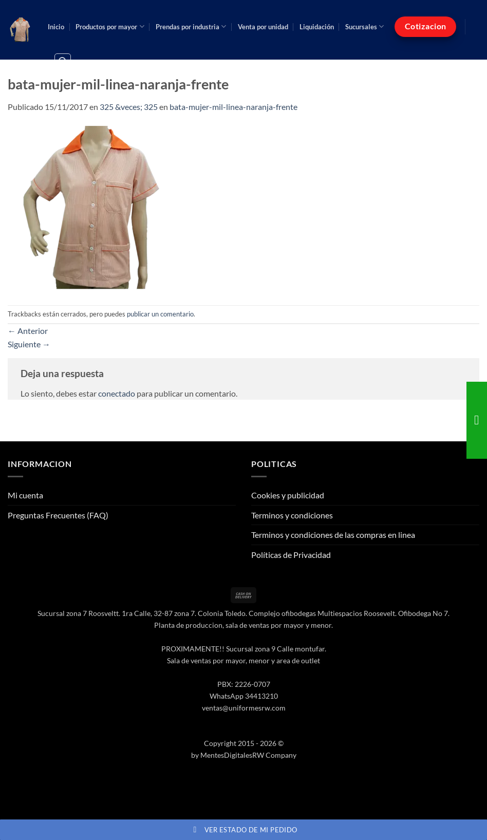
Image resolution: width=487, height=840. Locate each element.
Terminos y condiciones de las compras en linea (333, 534)
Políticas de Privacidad (291, 554)
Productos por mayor (110, 26)
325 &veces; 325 (129, 106)
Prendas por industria (191, 26)
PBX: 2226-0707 (243, 684)
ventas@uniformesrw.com (244, 707)
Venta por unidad (263, 27)
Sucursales (364, 26)
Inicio (56, 27)
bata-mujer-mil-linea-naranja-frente (233, 106)
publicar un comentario (160, 314)
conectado (116, 393)
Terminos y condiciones (292, 515)
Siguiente (29, 344)
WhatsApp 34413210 (244, 696)
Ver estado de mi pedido (243, 830)
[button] (62, 61)
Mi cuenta (25, 495)
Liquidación (316, 27)
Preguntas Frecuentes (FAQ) (58, 515)
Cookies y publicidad (287, 495)
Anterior (28, 330)
